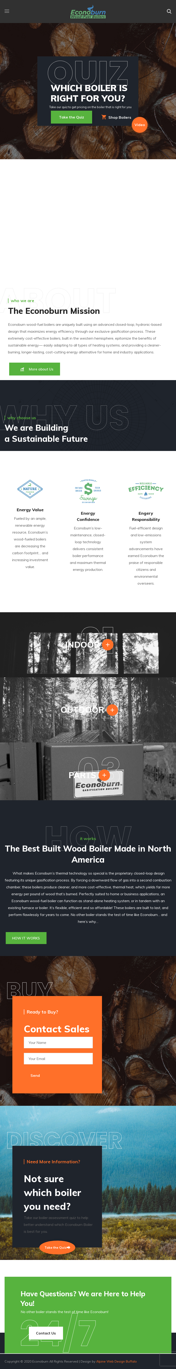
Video (140, 124)
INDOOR (82, 644)
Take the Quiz (71, 117)
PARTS (82, 775)
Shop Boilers (116, 117)
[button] (169, 11)
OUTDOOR (82, 710)
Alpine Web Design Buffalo (116, 1361)
